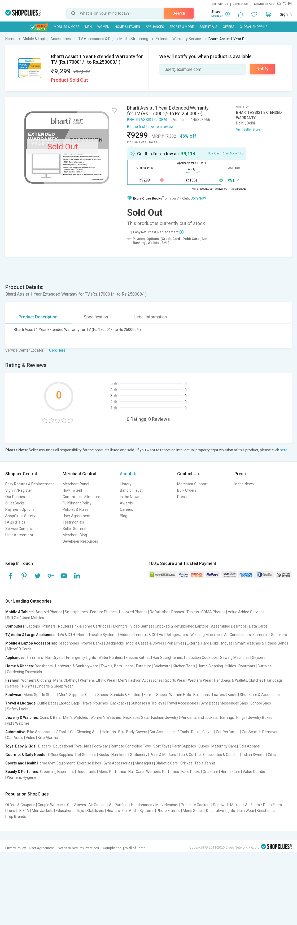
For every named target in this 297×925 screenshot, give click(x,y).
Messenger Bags (234, 703)
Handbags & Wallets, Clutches (238, 680)
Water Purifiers (110, 657)
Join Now (198, 198)
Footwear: (14, 695)
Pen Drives (175, 643)
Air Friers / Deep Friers (263, 805)
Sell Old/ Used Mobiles (25, 618)
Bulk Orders (186, 490)
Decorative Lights (220, 811)
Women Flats (180, 695)
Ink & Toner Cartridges (92, 626)
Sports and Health (20, 763)
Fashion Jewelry (164, 717)
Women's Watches (105, 717)
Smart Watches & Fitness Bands (261, 643)
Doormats (246, 666)
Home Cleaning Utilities (217, 666)
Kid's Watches (18, 723)
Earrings (227, 717)
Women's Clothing (36, 680)
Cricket (186, 763)
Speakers (279, 635)
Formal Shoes (155, 695)
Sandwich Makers (228, 805)
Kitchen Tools (184, 666)
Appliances (155, 27)
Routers (64, 626)
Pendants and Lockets (199, 717)
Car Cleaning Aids (84, 732)
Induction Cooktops (202, 657)
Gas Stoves (76, 805)
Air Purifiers (119, 805)
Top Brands (16, 816)
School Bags (260, 703)
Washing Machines (206, 635)
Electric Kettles (138, 657)
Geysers (258, 657)
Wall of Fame (135, 848)
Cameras (261, 635)
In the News (129, 497)
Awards (126, 503)
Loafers (218, 695)
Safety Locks (18, 709)
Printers (49, 626)
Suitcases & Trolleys (147, 703)
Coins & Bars (50, 717)
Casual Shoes (96, 695)
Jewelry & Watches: (22, 717)
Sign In (286, 14)
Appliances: (15, 657)
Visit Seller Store (248, 129)
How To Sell (72, 490)
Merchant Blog (75, 535)
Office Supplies (60, 755)
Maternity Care (223, 746)
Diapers (44, 746)
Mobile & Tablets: (20, 612)
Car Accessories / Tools (169, 732)
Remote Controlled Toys (131, 746)
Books (104, 755)
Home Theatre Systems (97, 635)
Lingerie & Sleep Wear (55, 686)
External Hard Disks (203, 643)
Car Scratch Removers (260, 732)
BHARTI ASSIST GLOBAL (147, 120)
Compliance (112, 848)
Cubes (203, 746)
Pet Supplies (85, 755)
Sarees (13, 686)
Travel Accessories (182, 703)
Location (217, 16)
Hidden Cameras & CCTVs (141, 635)
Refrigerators (176, 635)
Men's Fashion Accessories (140, 680)
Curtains (264, 666)
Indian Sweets (253, 755)
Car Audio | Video (21, 738)
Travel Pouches (95, 703)
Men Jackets (42, 811)
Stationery (138, 755)
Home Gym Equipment (56, 763)
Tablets (192, 612)
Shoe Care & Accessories (261, 695)
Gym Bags (208, 703)
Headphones (68, 643)
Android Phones (49, 612)
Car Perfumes (227, 732)
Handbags (274, 680)
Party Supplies (184, 746)
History (126, 484)
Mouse (227, 643)
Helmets (109, 732)
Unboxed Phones (133, 612)
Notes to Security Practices (78, 848)
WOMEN (103, 27)
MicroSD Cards (19, 649)
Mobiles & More (67, 27)
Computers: (15, 626)
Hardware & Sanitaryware (76, 666)
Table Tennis (205, 763)
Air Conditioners (237, 635)
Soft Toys (161, 746)
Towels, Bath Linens (117, 666)
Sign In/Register (18, 490)
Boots (232, 695)
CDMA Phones (213, 612)
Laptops (33, 626)
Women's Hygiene (21, 777)
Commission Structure (81, 497)
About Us (129, 473)
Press (182, 497)
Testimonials (73, 522)
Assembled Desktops (229, 626)
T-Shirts (27, 686)
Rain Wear (245, 811)
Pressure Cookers (196, 805)
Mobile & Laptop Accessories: (31, 643)
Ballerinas (201, 695)
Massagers (144, 763)
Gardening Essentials (24, 672)
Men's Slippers (71, 695)
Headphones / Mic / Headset (154, 805)
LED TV (23, 811)
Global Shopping (254, 27)
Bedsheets (44, 666)
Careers (126, 509)
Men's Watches (75, 717)
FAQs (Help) (15, 522)
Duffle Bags (46, 703)
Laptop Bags (69, 703)
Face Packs (190, 772)
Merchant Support (192, 484)
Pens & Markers (163, 755)
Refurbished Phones (167, 612)
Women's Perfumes (162, 772)
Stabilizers (95, 811)
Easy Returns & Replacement (29, 484)
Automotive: (15, 732)
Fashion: (12, 680)
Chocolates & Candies (221, 755)
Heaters (113, 811)
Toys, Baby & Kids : (21, 746)
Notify (262, 68)
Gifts (272, 755)
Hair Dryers (54, 657)
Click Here (57, 350)
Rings (241, 717)
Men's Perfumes (112, 772)
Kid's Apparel (249, 746)
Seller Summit (74, 528)
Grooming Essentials (57, 772)
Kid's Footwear (96, 746)
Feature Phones (103, 612)
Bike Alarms (48, 738)
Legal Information (150, 316)
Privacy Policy (15, 848)
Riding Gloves (202, 732)
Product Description (38, 316)
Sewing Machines (235, 657)
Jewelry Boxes (260, 717)
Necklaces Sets (136, 717)
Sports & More (181, 27)
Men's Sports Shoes (40, 695)
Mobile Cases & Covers (145, 643)
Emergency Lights (81, 657)
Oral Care (210, 772)
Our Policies (15, 497)
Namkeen (119, 755)
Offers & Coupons (20, 805)
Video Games (141, 626)
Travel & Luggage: (21, 703)
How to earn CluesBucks (225, 153)
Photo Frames (168, 811)
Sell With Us (219, 4)
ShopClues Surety (20, 516)
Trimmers (35, 657)
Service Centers (18, 528)
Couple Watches (51, 805)
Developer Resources (80, 541)
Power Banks (92, 643)
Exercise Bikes (89, 763)
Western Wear (200, 680)
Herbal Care (230, 772)
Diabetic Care (167, 763)
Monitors (120, 626)
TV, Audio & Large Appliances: (30, 635)
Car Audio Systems (138, 811)
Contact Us (240, 4)
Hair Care (136, 772)
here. (284, 450)
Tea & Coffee (189, 755)
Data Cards (258, 626)
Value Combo (254, 772)
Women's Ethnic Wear (98, 680)
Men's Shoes (193, 811)
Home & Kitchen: (19, 666)
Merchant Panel (76, 484)
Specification (96, 316)
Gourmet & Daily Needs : (26, 755)
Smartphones (76, 612)
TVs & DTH (66, 635)
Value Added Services (246, 612)
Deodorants (86, 772)
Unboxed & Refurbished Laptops (182, 626)
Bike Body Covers (132, 732)
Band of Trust (131, 490)
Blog (123, 516)
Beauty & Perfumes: (22, 772)
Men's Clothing (65, 680)
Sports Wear (175, 680)
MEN (88, 27)
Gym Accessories (117, 763)
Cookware (162, 666)
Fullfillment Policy (77, 503)
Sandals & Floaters (125, 695)
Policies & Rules (76, 509)
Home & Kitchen (127, 27)
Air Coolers (97, 805)
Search (179, 13)
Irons (11, 811)
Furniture (143, 666)
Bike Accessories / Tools (47, 732)
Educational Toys (67, 746)
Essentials (208, 27)
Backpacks (115, 643)
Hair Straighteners (168, 657)
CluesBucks (15, 503)
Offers (228, 27)
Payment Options (19, 509)
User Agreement (19, 535)
